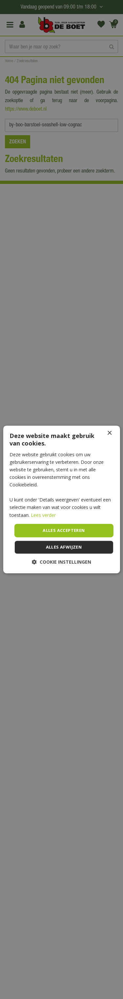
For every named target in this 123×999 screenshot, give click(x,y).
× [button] (109, 433)
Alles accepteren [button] (64, 530)
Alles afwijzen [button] (64, 547)
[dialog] (61, 499)
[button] (61, 562)
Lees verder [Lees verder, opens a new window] (43, 515)
